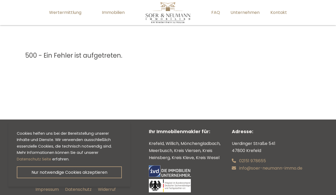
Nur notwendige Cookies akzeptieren (69, 172)
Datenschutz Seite (34, 159)
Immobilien (113, 12)
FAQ (215, 12)
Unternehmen (245, 12)
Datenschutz (78, 189)
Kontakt (278, 12)
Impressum (47, 189)
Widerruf (107, 189)
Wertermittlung (65, 12)
